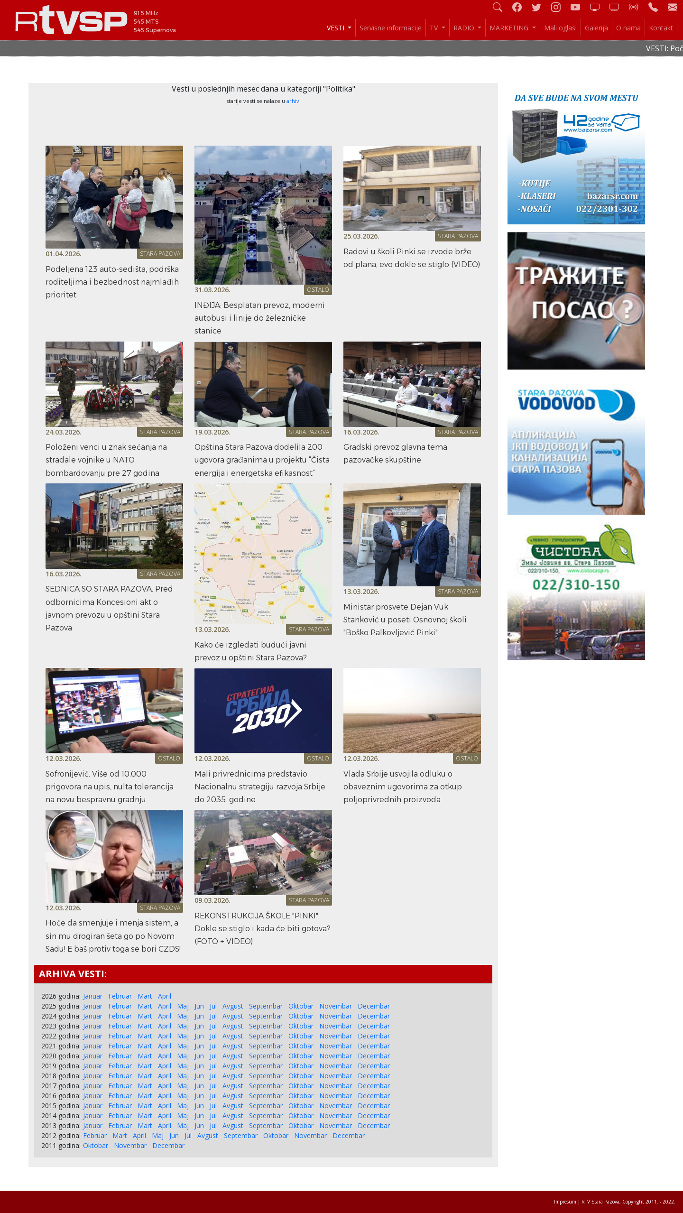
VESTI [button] (336, 27)
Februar (120, 995)
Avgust (232, 1005)
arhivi (293, 100)
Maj (183, 1005)
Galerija (596, 27)
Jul (213, 1005)
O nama (628, 27)
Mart (145, 995)
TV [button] (435, 27)
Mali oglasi (560, 27)
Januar (92, 995)
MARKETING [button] (509, 27)
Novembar (335, 1005)
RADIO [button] (464, 27)
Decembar (374, 1005)
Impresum (565, 1201)
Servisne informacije (391, 27)
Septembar (266, 1005)
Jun (199, 1005)
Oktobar (301, 1005)
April (164, 995)
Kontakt (661, 27)
